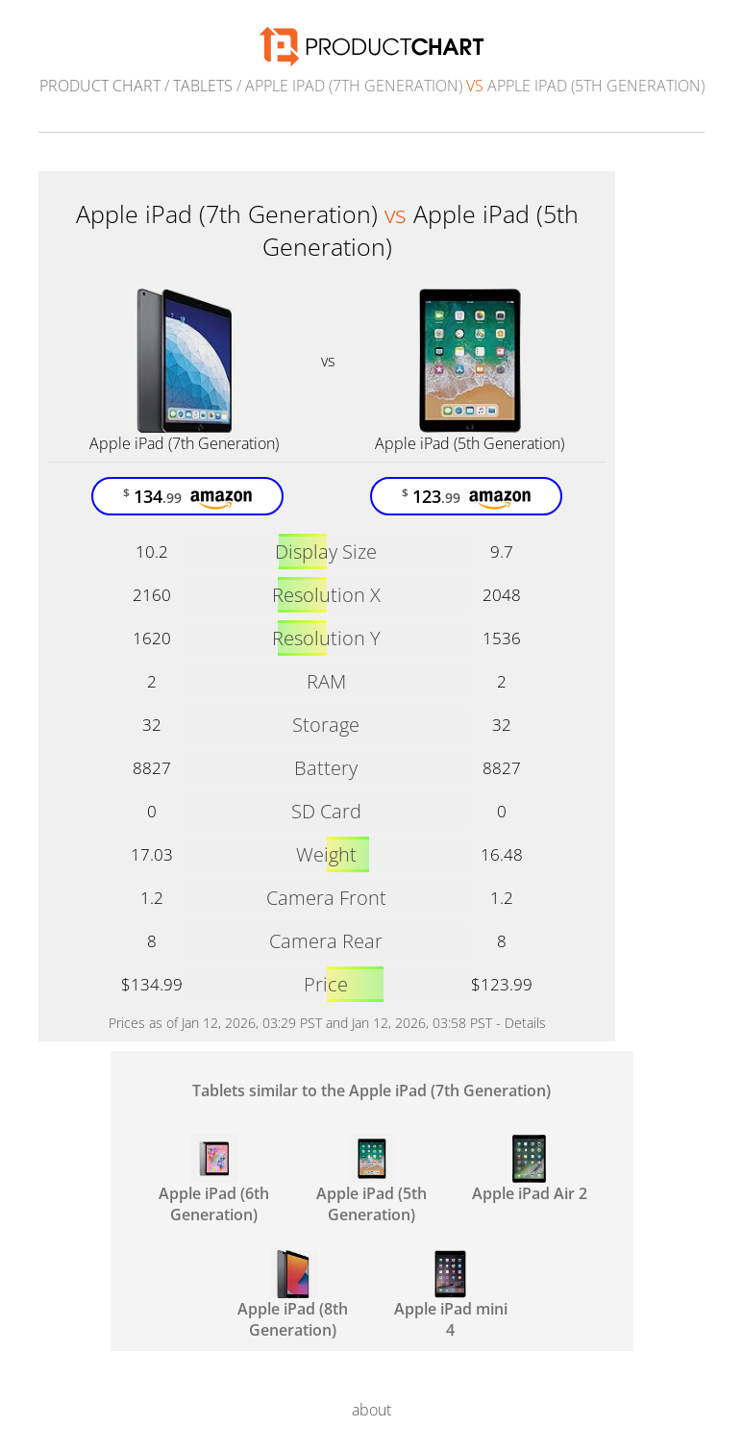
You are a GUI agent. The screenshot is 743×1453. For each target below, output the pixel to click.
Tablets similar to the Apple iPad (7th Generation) (371, 1090)
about (371, 1409)
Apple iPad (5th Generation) (469, 443)
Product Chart (100, 85)
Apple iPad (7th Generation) (184, 443)
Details (525, 1023)
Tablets (203, 85)
